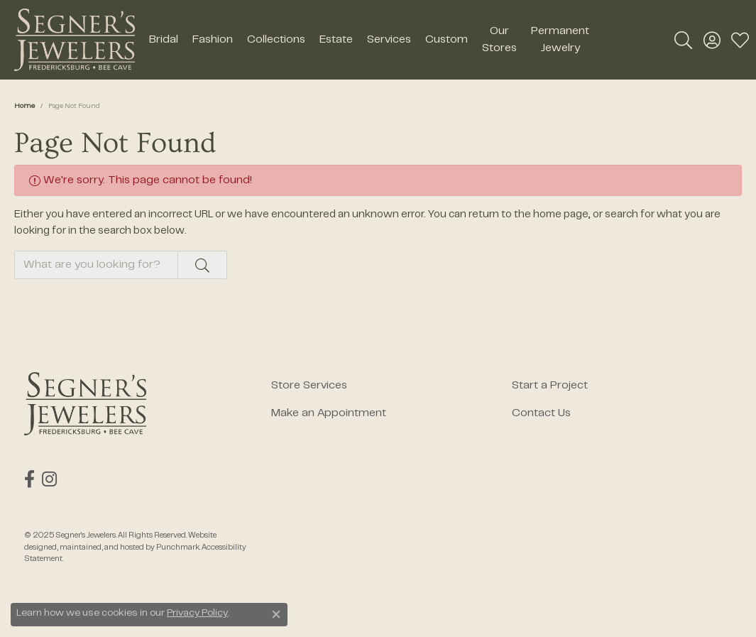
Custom (446, 40)
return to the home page (528, 214)
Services (389, 40)
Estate (336, 40)
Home (24, 106)
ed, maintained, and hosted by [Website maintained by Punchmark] (102, 548)
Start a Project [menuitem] (550, 386)
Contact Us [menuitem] (541, 413)
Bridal (163, 40)
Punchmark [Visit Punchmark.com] (177, 548)
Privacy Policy (197, 613)
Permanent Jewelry (560, 39)
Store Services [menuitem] (309, 386)
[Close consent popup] (276, 614)
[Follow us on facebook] (29, 479)
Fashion (212, 40)
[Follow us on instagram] (49, 479)
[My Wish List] (740, 40)
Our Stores (499, 39)
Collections (276, 40)
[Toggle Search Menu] (683, 40)
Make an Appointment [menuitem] (328, 413)
